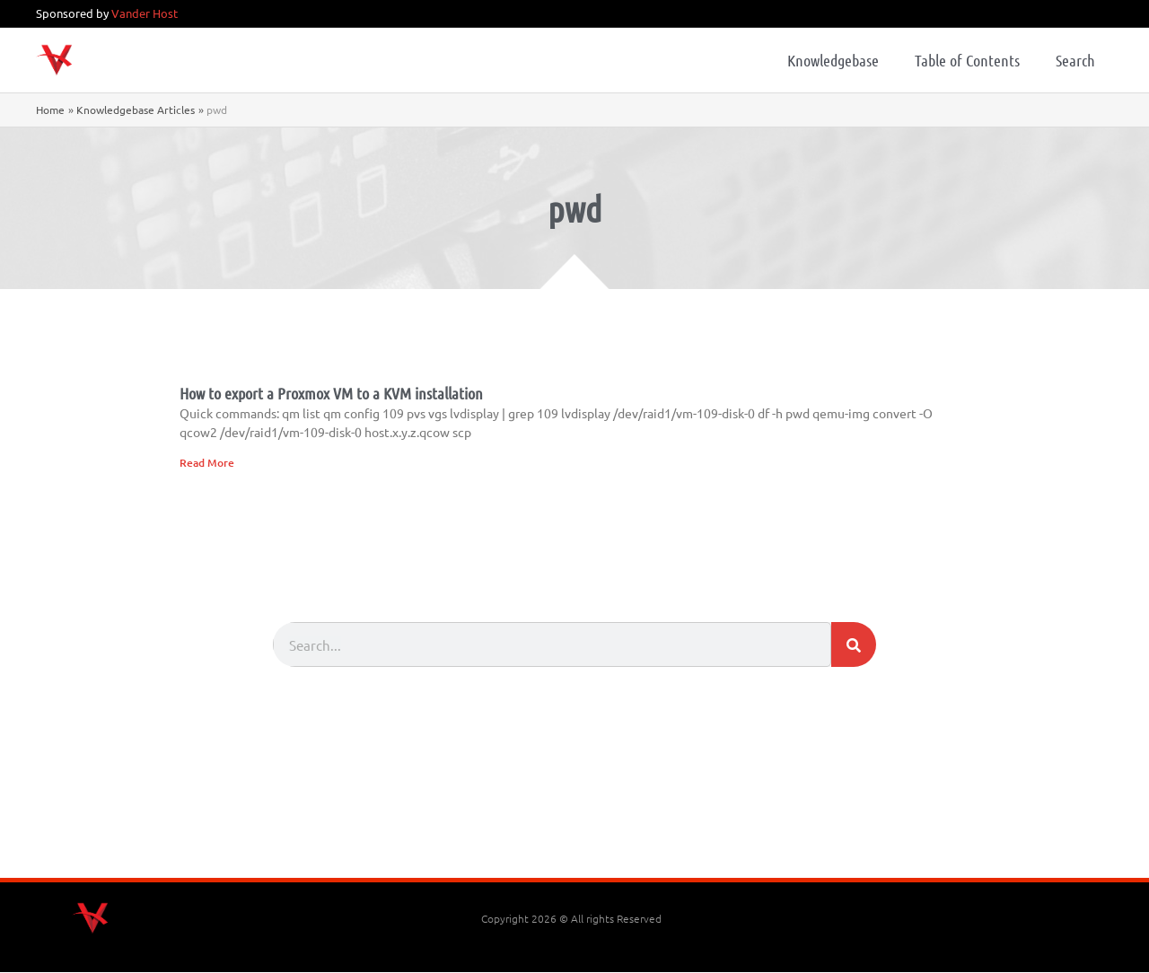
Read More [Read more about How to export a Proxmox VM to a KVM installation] (207, 462)
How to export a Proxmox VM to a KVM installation (331, 393)
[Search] (853, 645)
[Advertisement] (574, 829)
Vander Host (144, 13)
